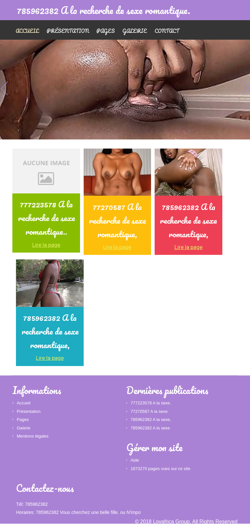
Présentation (68, 31)
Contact (168, 31)
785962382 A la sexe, (151, 419)
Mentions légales (33, 436)
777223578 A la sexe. (151, 403)
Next (245, 88)
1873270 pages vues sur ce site (160, 468)
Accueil (27, 31)
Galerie (136, 31)
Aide (135, 460)
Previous (5, 88)
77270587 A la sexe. (150, 411)
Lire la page (46, 245)
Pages (107, 31)
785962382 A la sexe (150, 428)
